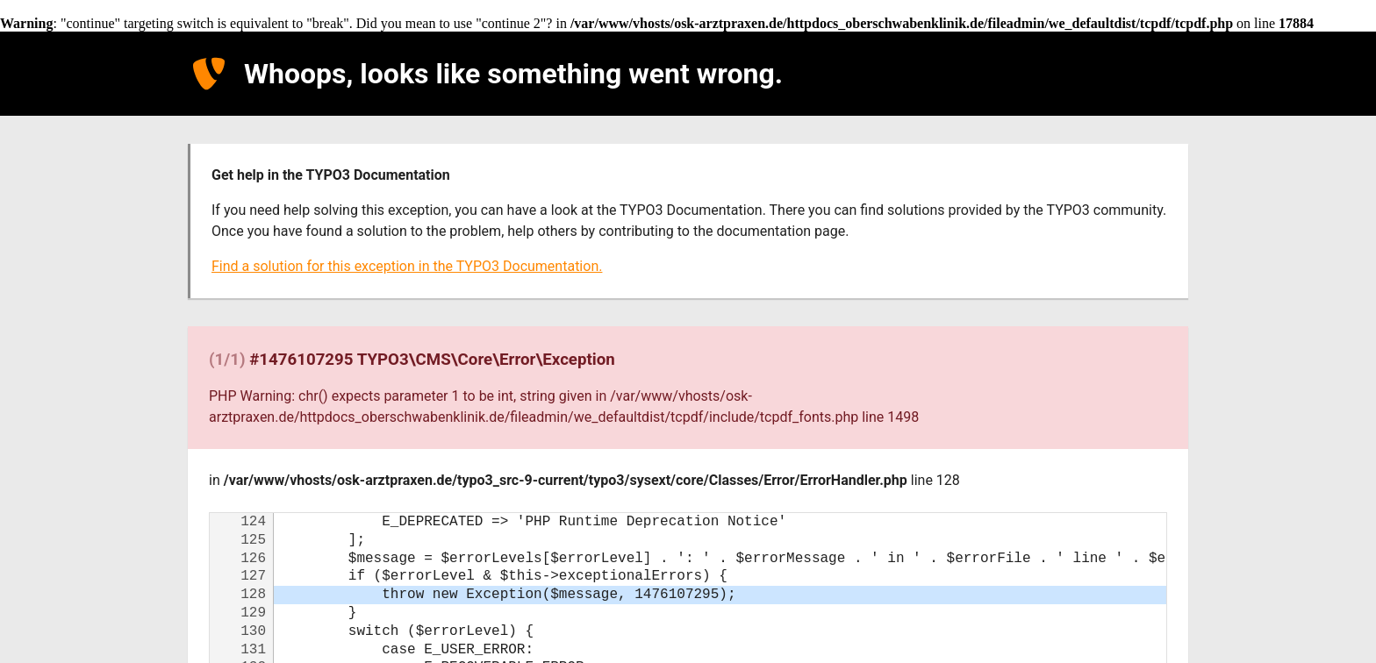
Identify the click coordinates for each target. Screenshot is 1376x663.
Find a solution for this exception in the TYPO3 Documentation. (406, 266)
